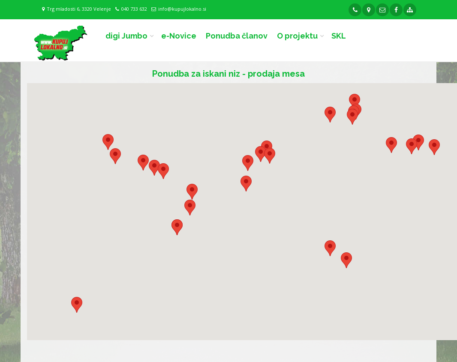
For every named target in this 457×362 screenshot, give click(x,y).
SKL (338, 35)
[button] (352, 117)
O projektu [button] (297, 35)
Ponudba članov (237, 35)
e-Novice (178, 35)
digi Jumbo (126, 35)
